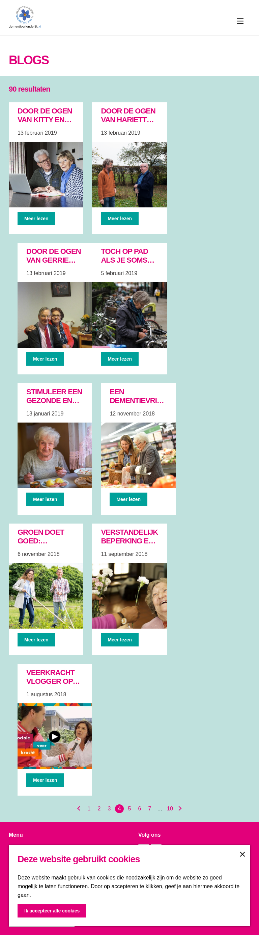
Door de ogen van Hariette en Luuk (128, 120)
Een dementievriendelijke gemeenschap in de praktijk (152, 405)
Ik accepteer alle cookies (52, 910)
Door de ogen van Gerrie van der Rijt (53, 260)
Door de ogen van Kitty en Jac (45, 120)
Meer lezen (36, 218)
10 (170, 808)
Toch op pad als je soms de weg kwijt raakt (126, 264)
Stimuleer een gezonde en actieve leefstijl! (54, 405)
